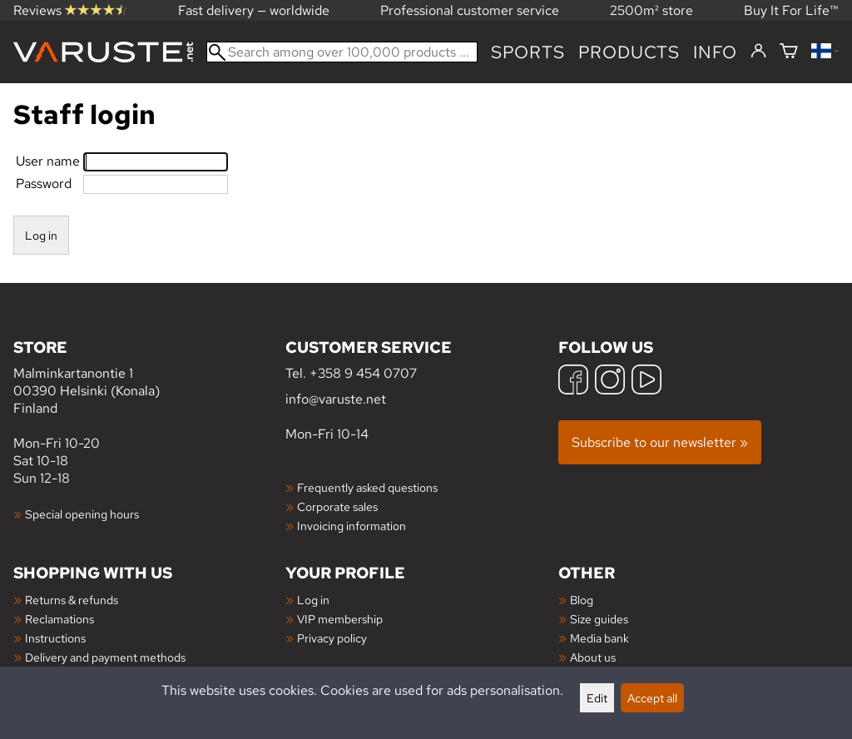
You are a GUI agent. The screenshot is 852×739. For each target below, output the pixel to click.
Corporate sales (337, 506)
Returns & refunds (71, 600)
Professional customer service (469, 10)
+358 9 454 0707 (363, 373)
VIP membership (340, 619)
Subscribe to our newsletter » (660, 442)
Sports (528, 52)
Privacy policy (332, 638)
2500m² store (651, 10)
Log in (313, 600)
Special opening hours (82, 514)
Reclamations (59, 619)
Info (715, 52)
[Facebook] (573, 382)
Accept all (652, 698)
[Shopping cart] (789, 52)
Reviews (70, 10)
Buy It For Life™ (791, 10)
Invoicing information (351, 525)
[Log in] (758, 52)
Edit (597, 698)
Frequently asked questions (367, 487)
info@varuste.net (335, 399)
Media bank (599, 638)
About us (593, 657)
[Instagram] (610, 382)
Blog (581, 600)
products (629, 52)
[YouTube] (646, 382)
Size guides (599, 619)
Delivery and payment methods (105, 657)
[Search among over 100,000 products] (342, 52)
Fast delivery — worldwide (253, 10)
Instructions (55, 638)
